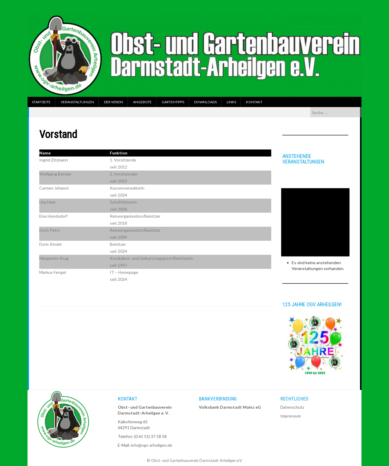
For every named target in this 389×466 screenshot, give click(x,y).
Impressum (290, 415)
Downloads (205, 102)
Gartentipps (173, 102)
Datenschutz (292, 407)
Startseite (41, 102)
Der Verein (113, 102)
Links (231, 102)
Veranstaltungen (77, 102)
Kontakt (254, 102)
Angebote (142, 102)
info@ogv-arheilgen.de (151, 445)
